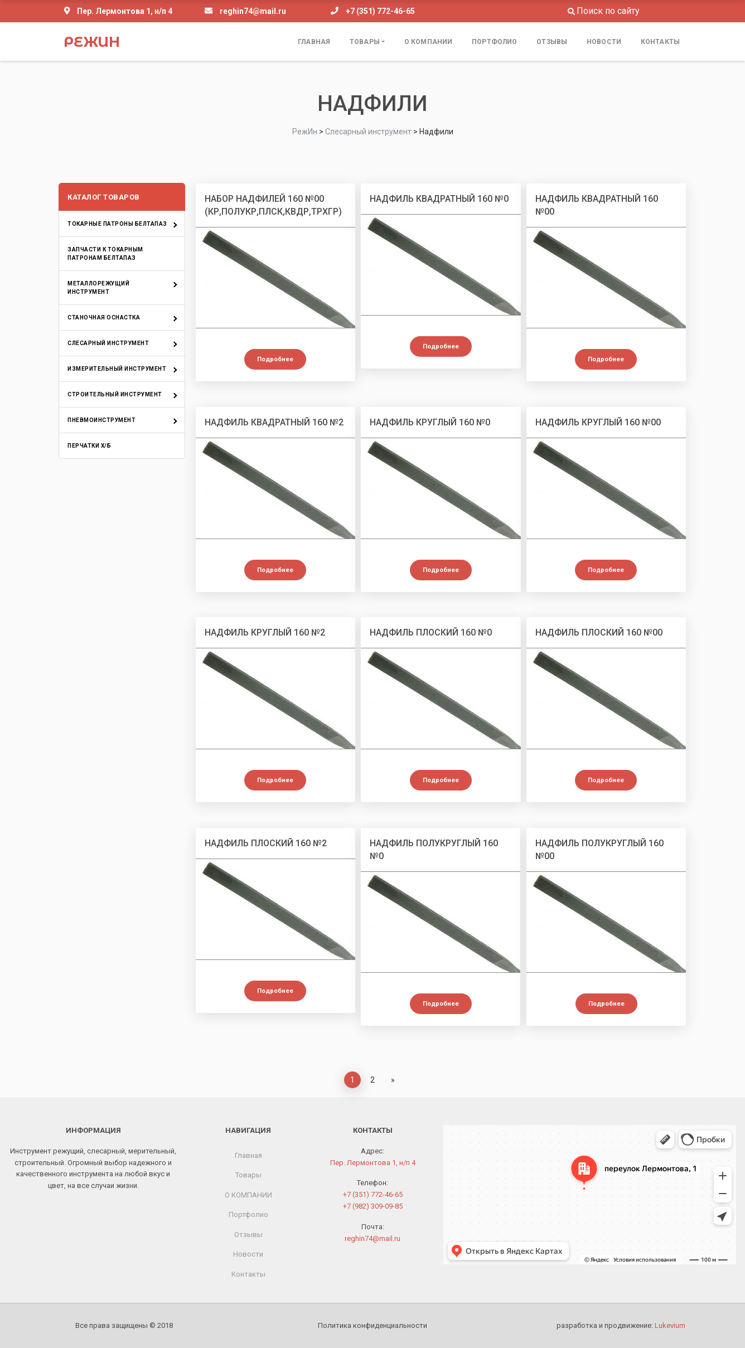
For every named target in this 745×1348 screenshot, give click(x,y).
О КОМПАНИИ (428, 42)
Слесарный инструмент (108, 343)
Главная (314, 42)
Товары (365, 42)
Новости (604, 42)
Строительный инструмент (114, 394)
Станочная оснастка (103, 317)
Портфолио (494, 42)
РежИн (92, 42)
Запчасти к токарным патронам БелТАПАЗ (105, 253)
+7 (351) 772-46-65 (380, 11)
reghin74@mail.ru (253, 11)
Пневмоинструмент (101, 420)
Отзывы (551, 42)
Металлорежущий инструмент (98, 287)
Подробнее (275, 359)
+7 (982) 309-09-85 (373, 1206)
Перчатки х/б (89, 446)
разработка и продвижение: (621, 1325)
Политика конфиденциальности (372, 1325)
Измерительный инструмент (116, 369)
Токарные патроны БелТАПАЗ (117, 224)
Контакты (660, 42)
